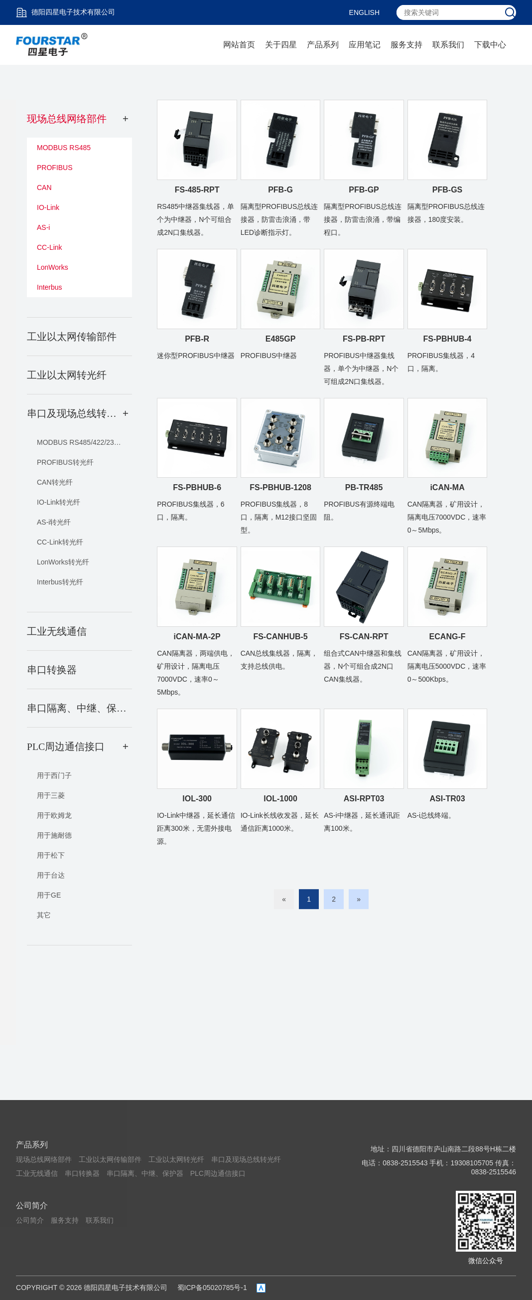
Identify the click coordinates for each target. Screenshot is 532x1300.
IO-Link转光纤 (58, 502)
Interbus (49, 287)
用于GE (49, 895)
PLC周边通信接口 (218, 1173)
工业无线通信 (37, 1173)
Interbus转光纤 (60, 582)
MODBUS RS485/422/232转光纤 (84, 442)
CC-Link (49, 247)
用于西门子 (54, 775)
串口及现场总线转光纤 (246, 1159)
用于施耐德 (54, 835)
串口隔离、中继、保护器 (145, 1173)
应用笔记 (365, 44)
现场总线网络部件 (44, 1159)
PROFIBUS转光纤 (65, 462)
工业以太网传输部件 (110, 1159)
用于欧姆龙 (54, 815)
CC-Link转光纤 (60, 542)
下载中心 (490, 44)
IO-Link (48, 207)
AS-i (43, 227)
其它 (44, 915)
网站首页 (239, 44)
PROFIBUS (55, 168)
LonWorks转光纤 (63, 562)
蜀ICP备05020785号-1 (212, 1288)
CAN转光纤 (55, 482)
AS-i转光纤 (54, 522)
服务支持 (406, 44)
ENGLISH (364, 12)
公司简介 (32, 1205)
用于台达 (51, 875)
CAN (44, 187)
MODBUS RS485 (64, 148)
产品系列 (323, 44)
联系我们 (448, 44)
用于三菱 (51, 795)
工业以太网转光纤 (176, 1159)
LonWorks (52, 267)
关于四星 (281, 44)
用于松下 (51, 855)
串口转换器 (82, 1173)
